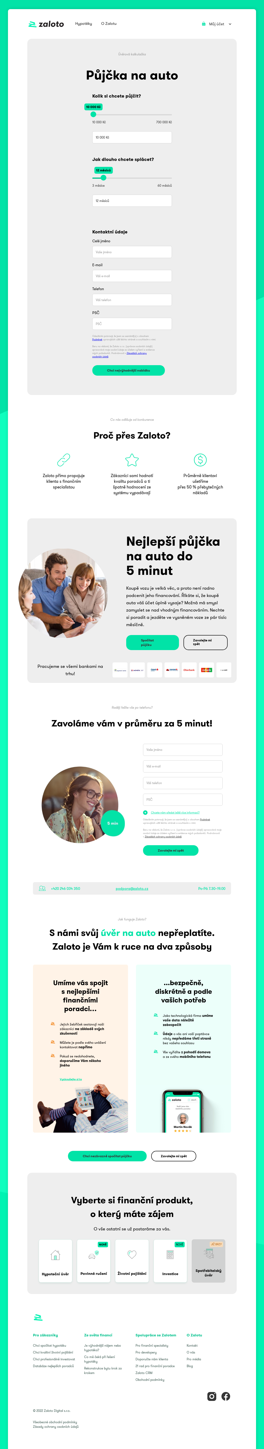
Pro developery (146, 1352)
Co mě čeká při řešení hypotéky (99, 1359)
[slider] (93, 114)
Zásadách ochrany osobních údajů (163, 836)
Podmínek (97, 339)
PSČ (95, 312)
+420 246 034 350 (65, 888)
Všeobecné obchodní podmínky (55, 1422)
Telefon (98, 289)
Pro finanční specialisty (152, 1345)
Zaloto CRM (144, 1373)
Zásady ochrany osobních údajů (56, 1427)
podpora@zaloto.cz (132, 888)
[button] (84, 24)
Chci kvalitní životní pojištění (53, 1352)
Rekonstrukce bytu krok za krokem (103, 1370)
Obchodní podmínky (150, 1380)
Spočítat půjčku (147, 642)
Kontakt (192, 1345)
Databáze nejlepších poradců (53, 1366)
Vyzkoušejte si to (71, 1079)
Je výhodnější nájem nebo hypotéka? (102, 1347)
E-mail (97, 265)
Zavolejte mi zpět (202, 642)
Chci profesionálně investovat (54, 1359)
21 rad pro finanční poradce (155, 1366)
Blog (190, 1366)
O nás (191, 1352)
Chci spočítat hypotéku (49, 1345)
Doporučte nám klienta (152, 1359)
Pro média (194, 1359)
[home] (46, 24)
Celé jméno (101, 241)
